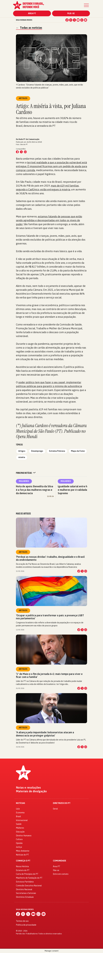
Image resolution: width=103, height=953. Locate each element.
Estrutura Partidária (25, 882)
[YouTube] (78, 20)
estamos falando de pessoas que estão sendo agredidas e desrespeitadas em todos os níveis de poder (49, 220)
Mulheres (24, 481)
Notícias (20, 803)
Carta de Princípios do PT (27, 874)
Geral (55, 809)
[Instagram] (70, 20)
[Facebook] (67, 20)
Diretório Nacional (24, 889)
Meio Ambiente (22, 851)
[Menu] (86, 5)
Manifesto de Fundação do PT (29, 878)
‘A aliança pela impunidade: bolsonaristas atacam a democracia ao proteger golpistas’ (45, 734)
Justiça (19, 847)
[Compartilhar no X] (82, 571)
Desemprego (37, 451)
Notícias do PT (22, 855)
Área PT (32, 13)
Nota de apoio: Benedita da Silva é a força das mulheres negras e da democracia (34, 490)
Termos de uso (22, 921)
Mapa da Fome (78, 451)
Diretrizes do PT (61, 803)
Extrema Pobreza (57, 451)
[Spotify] (85, 20)
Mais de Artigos (23, 513)
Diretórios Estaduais (25, 897)
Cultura (19, 839)
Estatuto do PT (22, 870)
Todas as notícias (29, 27)
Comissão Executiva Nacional (29, 885)
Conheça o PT (23, 861)
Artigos (21, 451)
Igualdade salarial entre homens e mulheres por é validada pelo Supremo (76, 490)
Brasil (18, 816)
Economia (20, 812)
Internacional (22, 820)
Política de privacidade (26, 925)
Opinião (19, 843)
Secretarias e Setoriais (26, 893)
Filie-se (71, 13)
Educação (20, 832)
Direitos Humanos (23, 835)
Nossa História (22, 866)
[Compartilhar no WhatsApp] (25, 151)
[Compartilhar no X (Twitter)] (21, 151)
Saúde (18, 824)
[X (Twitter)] (74, 20)
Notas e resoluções (28, 787)
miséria (21, 457)
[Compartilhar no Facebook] (17, 151)
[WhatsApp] (81, 20)
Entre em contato (60, 874)
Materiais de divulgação (31, 791)
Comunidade (59, 861)
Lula (18, 809)
